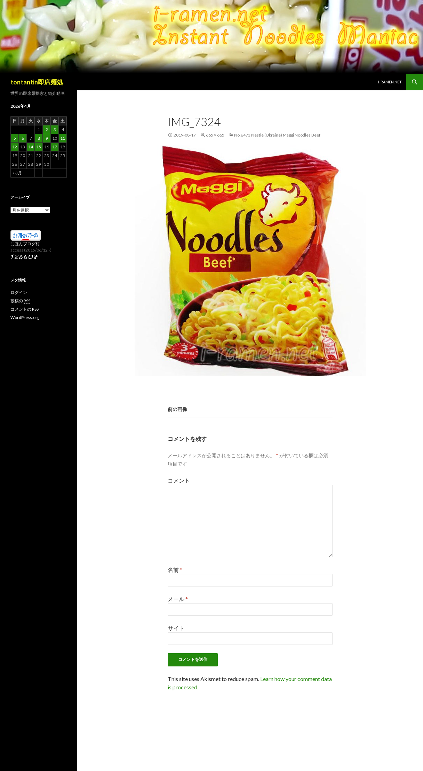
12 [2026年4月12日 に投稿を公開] (14, 146)
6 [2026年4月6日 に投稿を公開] (23, 138)
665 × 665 (215, 135)
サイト (176, 628)
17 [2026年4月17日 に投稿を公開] (54, 146)
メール (178, 599)
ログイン (18, 292)
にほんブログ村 (25, 243)
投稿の (20, 301)
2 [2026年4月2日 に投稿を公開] (47, 129)
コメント (179, 480)
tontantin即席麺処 (36, 82)
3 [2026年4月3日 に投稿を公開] (55, 129)
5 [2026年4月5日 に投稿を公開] (15, 138)
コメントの (24, 309)
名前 (175, 569)
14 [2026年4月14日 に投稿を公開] (30, 146)
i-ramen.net (390, 82)
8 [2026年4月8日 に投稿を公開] (39, 138)
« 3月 (17, 172)
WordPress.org (24, 317)
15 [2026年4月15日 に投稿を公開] (38, 146)
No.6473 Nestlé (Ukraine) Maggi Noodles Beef (277, 135)
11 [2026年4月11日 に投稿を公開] (62, 138)
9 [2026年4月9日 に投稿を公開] (47, 138)
